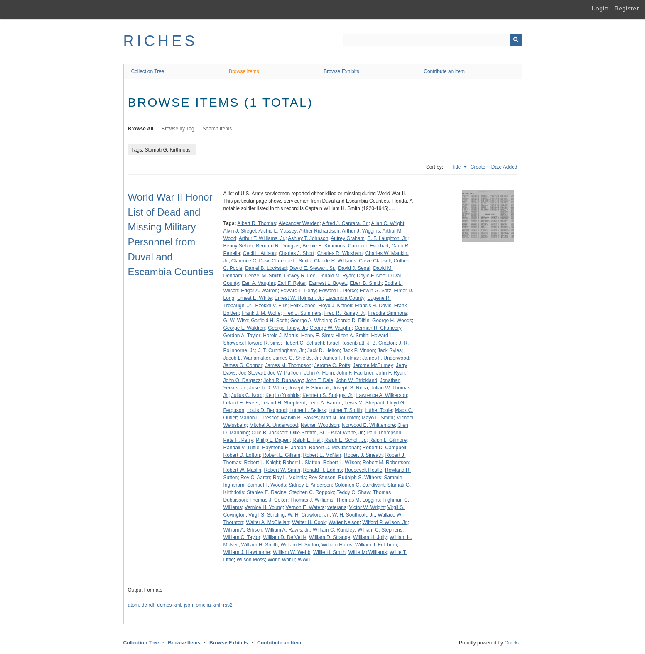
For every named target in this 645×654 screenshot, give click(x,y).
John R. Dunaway (283, 380)
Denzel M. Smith (263, 276)
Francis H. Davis (373, 306)
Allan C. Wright (388, 223)
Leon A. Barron (324, 403)
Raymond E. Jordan (284, 448)
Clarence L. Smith (291, 261)
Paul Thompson (383, 433)
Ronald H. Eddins (322, 470)
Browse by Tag (178, 129)
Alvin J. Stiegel (239, 231)
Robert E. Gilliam (281, 455)
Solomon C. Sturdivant (360, 485)
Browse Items (244, 71)
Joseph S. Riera (350, 388)
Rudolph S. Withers (359, 477)
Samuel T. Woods (266, 485)
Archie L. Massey (277, 231)
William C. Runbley (334, 530)
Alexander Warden (298, 223)
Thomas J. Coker (268, 500)
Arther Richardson (319, 231)
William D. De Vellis (284, 537)
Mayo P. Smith (377, 418)
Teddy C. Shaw (353, 492)
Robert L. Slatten (301, 462)
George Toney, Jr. (287, 328)
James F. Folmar (341, 358)
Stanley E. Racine (266, 492)
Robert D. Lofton (241, 455)
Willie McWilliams (367, 552)
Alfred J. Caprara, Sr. (345, 223)
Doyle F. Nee (371, 276)
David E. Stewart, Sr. (312, 268)
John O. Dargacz (242, 380)
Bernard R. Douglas (277, 246)
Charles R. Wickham (340, 253)
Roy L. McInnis (289, 477)
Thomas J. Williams (311, 500)
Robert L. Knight (262, 462)
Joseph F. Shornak (308, 388)
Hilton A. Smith (352, 335)
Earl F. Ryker (291, 283)
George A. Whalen (310, 320)
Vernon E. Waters (305, 507)
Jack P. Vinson (359, 350)
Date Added (504, 167)
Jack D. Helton (323, 350)
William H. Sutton (300, 545)
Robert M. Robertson (386, 462)
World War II (281, 560)
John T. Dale (320, 380)
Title (456, 167)
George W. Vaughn (330, 328)
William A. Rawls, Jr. (287, 530)
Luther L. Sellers (307, 410)
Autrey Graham (347, 238)
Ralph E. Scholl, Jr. (345, 440)
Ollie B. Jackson (269, 433)
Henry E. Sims (317, 335)
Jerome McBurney (373, 365)
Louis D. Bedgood (267, 410)
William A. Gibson (242, 530)
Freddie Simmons (387, 313)
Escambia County (345, 298)
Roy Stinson (322, 477)
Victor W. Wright (367, 507)
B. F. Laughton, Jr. (387, 238)
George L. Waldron (244, 328)
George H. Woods (392, 320)
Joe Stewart (251, 373)
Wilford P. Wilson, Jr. (384, 522)
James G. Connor (242, 365)
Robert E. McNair (322, 455)
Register (627, 8)
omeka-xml (208, 605)
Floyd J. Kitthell (335, 306)
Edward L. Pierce (338, 291)
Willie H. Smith (329, 552)
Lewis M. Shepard (364, 403)
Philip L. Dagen (272, 440)
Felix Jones (303, 306)
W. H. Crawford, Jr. (309, 515)
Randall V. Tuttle (241, 448)
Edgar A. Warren (259, 291)
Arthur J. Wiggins (361, 231)
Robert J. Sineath (363, 455)
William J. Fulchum (376, 545)
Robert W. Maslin (242, 470)
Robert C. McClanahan (334, 448)
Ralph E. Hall (306, 440)
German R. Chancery (377, 328)
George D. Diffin (352, 320)
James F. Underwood (385, 358)
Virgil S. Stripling (266, 515)
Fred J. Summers (302, 313)
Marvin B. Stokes (300, 418)
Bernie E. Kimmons (323, 246)
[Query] (432, 40)
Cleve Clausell (375, 261)
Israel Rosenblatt (345, 343)
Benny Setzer (238, 246)
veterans (336, 507)
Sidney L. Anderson (310, 485)
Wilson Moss (251, 560)
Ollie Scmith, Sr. (307, 433)
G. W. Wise (235, 320)
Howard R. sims (263, 343)
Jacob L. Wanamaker (246, 358)
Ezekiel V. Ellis (271, 306)
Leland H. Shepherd (283, 403)
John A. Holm (319, 373)
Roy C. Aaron (255, 477)
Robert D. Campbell (384, 448)
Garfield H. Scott (269, 320)
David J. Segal (354, 268)
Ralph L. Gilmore (388, 440)
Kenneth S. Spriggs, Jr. (327, 395)
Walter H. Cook (309, 522)
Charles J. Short (296, 253)
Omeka (512, 643)
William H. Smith (259, 545)
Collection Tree (147, 71)
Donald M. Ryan (336, 276)
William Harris (336, 545)
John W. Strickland (356, 380)
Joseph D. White (267, 388)
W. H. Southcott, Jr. (353, 515)
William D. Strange (329, 537)
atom (133, 605)
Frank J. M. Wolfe (261, 313)
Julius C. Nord (246, 395)
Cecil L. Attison (259, 253)
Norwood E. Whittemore (368, 425)
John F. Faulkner (354, 373)
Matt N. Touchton (340, 418)
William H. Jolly (370, 537)
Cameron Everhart (368, 246)
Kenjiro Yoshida (282, 395)
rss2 (228, 605)
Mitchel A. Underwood (274, 425)
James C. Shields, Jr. (296, 358)
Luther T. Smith (345, 410)
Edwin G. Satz (375, 291)
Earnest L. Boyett (328, 283)
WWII (304, 560)
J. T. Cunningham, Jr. (281, 350)
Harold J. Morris (280, 335)
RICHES (160, 40)
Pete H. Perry (238, 440)
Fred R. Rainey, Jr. (344, 313)
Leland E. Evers (241, 403)
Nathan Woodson (320, 425)
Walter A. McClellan (267, 522)
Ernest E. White (254, 298)
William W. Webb (291, 552)
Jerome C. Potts (332, 365)
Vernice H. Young (264, 507)
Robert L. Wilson (341, 462)
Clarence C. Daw (250, 261)
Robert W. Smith (282, 470)
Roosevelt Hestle (364, 470)
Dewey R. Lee (299, 276)
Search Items (217, 129)
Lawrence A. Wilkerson (381, 395)
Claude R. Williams (335, 261)
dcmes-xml (169, 605)
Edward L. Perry (298, 291)
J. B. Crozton (381, 343)
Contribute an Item (444, 71)
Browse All (141, 129)
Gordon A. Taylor (241, 335)
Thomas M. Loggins (358, 500)
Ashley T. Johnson (308, 238)
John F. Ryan (390, 373)
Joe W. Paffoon (284, 373)
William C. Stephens (380, 530)
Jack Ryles (390, 350)
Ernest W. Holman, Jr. (299, 298)
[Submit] (516, 40)
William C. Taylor (241, 537)
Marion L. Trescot (259, 418)
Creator (479, 167)
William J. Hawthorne (246, 552)
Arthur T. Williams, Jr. (262, 238)
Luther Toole (378, 410)
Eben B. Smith (366, 283)
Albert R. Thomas (256, 223)
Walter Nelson (344, 522)
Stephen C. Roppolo (311, 492)
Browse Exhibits (341, 71)
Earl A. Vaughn (258, 283)
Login (600, 8)
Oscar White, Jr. (345, 433)
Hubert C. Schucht (303, 343)
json (188, 605)
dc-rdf (148, 605)
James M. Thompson (288, 365)
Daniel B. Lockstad (266, 268)
